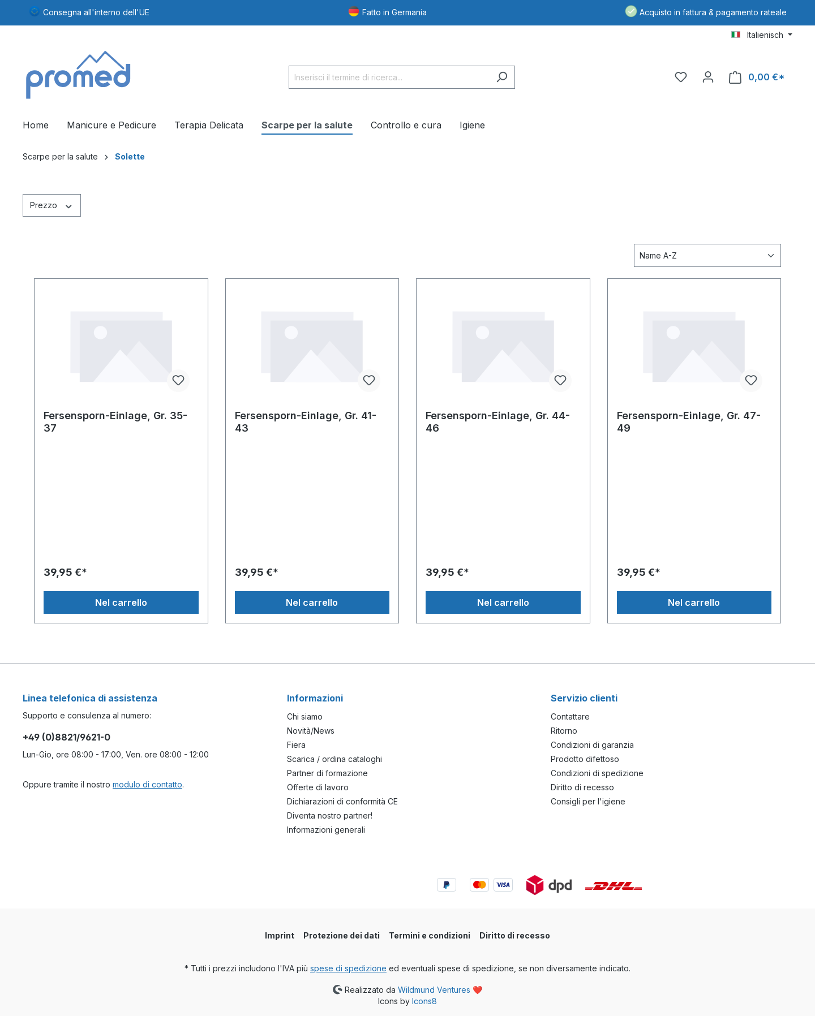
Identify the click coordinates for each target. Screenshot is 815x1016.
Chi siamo (305, 716)
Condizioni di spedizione (597, 773)
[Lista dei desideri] (680, 77)
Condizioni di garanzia (592, 745)
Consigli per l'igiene (588, 801)
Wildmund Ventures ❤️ (440, 989)
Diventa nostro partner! (329, 815)
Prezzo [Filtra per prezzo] (52, 204)
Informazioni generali (326, 829)
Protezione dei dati (341, 935)
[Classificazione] (707, 255)
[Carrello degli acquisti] (757, 77)
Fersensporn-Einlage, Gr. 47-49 (689, 422)
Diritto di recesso (582, 787)
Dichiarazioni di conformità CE (342, 801)
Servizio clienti (584, 698)
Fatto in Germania (394, 12)
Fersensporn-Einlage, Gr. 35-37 (115, 422)
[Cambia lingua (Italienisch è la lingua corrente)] (761, 35)
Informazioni (315, 698)
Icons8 (424, 1001)
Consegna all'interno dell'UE (96, 12)
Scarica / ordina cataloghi (334, 759)
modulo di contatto (147, 784)
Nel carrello (121, 602)
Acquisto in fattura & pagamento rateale (713, 12)
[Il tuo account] (708, 77)
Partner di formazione (327, 773)
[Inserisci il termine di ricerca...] (389, 77)
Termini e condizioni (429, 935)
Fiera (296, 745)
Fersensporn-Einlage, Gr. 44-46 (498, 422)
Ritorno (564, 730)
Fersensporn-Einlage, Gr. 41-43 (305, 422)
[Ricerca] (501, 77)
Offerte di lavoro (318, 787)
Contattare (570, 716)
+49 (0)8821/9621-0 (66, 737)
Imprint (279, 935)
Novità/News (310, 730)
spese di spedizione (348, 968)
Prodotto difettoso (585, 759)
